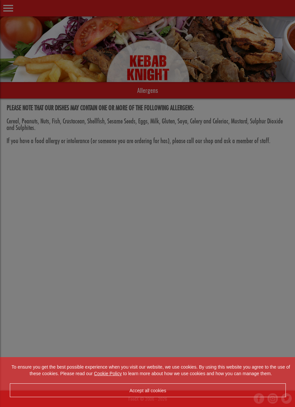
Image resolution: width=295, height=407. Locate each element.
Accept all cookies (147, 390)
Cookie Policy (108, 373)
